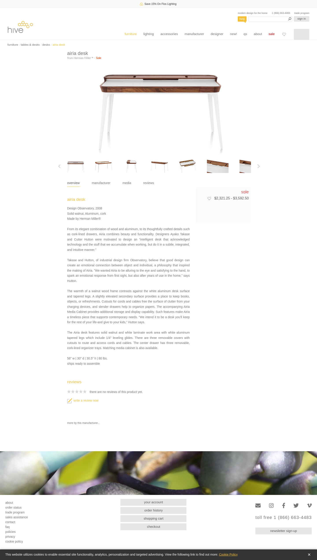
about (258, 34)
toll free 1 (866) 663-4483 (283, 517)
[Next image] (258, 166)
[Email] (258, 506)
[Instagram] (271, 506)
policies (10, 532)
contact (10, 522)
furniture (131, 34)
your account (153, 502)
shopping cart (153, 518)
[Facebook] (283, 506)
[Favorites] (284, 34)
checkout (153, 526)
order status (13, 507)
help (242, 19)
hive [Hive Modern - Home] (20, 27)
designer (217, 34)
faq (7, 527)
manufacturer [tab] (101, 183)
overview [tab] (73, 183)
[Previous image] (59, 166)
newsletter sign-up (283, 531)
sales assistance (16, 517)
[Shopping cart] (301, 34)
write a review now (82, 400)
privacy (10, 536)
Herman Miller (83, 58)
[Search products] (270, 19)
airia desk (59, 44)
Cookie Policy (228, 554)
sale (272, 34)
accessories (169, 34)
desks (46, 44)
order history (153, 510)
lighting (148, 34)
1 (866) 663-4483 (281, 13)
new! (233, 34)
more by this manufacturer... (83, 423)
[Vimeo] (309, 506)
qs (245, 34)
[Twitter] (296, 506)
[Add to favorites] (209, 198)
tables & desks (30, 44)
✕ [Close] (309, 555)
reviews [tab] (148, 183)
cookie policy (14, 541)
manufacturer (194, 34)
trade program (301, 13)
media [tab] (127, 183)
